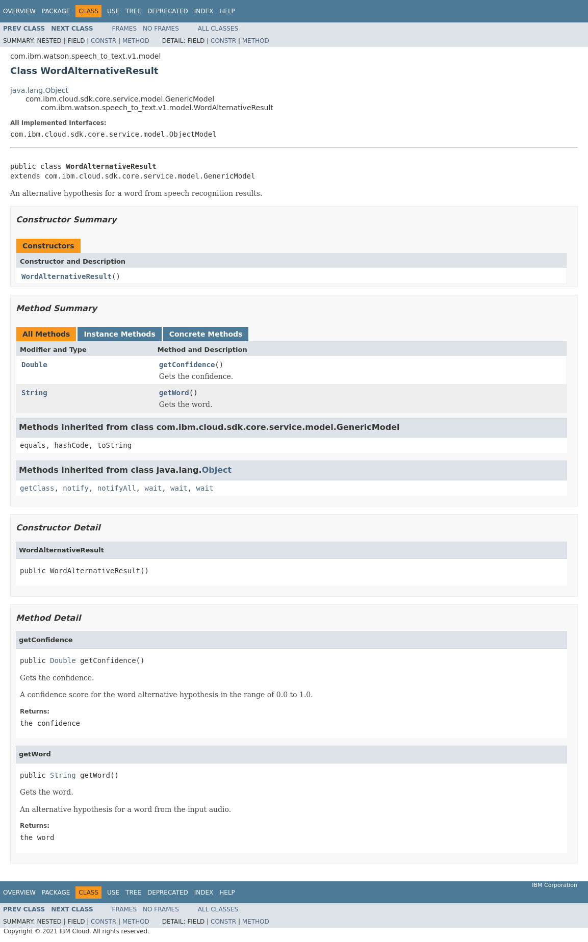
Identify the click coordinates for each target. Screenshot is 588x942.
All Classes (218, 28)
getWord (174, 393)
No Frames (161, 28)
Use (113, 11)
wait (153, 488)
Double (34, 365)
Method (135, 40)
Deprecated (167, 11)
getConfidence (187, 365)
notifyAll (116, 488)
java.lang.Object (39, 90)
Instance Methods (119, 334)
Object (217, 470)
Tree (133, 11)
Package (56, 11)
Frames (124, 28)
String (34, 393)
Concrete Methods (206, 334)
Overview (19, 11)
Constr (103, 40)
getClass (37, 488)
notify (76, 488)
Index (204, 11)
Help (227, 11)
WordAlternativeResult (66, 276)
